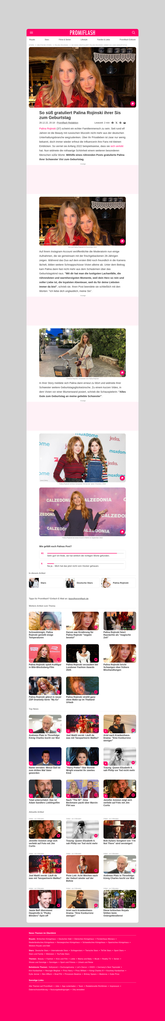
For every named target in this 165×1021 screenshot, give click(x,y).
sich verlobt (117, 146)
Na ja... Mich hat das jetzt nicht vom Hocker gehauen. (73, 566)
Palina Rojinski (47, 128)
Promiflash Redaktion (67, 122)
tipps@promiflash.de (78, 598)
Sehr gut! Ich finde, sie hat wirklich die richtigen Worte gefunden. (78, 555)
